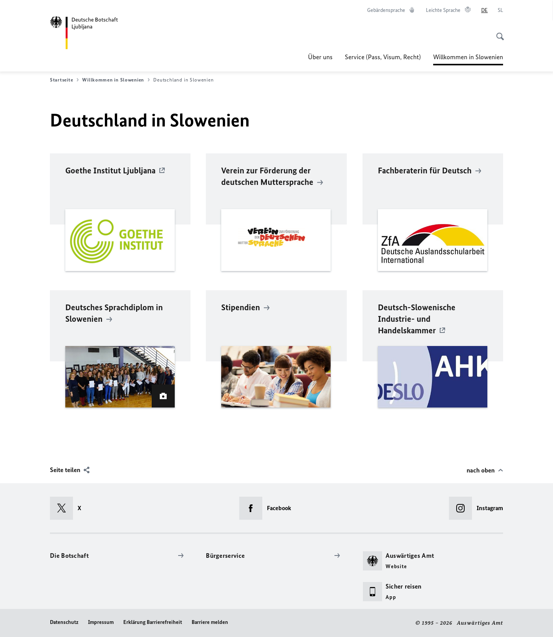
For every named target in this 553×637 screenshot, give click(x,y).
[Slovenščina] (500, 10)
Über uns (320, 57)
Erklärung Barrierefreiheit (152, 622)
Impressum (101, 622)
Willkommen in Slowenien (468, 56)
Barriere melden (210, 622)
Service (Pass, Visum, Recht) (383, 57)
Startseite (64, 80)
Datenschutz (64, 622)
